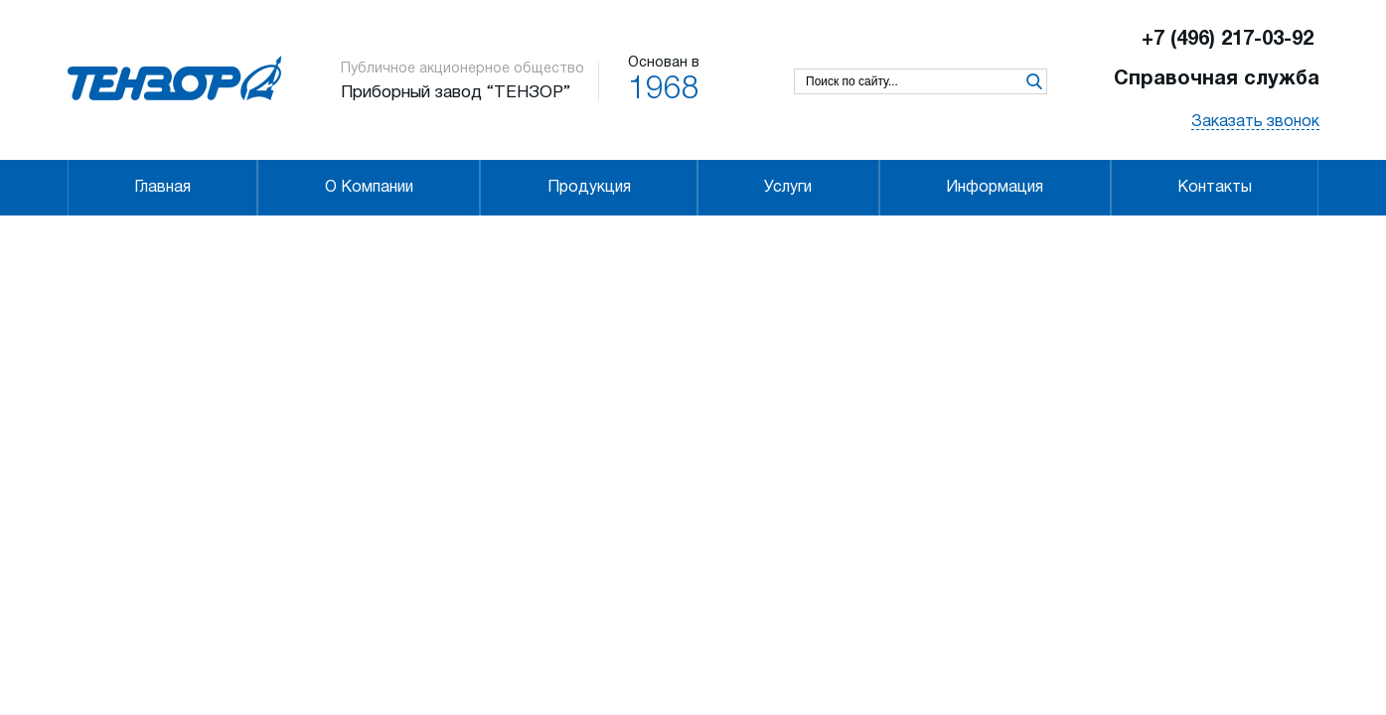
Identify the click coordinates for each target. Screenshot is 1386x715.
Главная (162, 188)
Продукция (589, 188)
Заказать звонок (1255, 122)
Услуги (788, 188)
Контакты (1214, 188)
